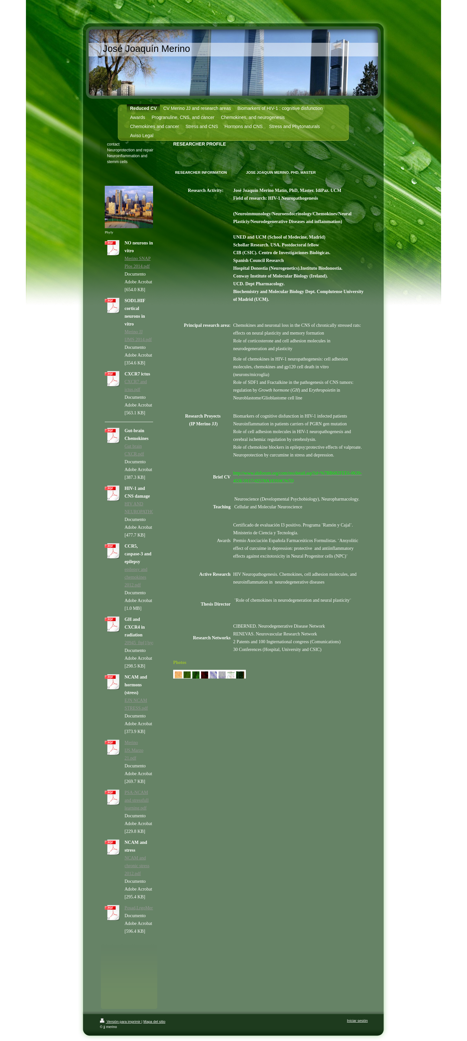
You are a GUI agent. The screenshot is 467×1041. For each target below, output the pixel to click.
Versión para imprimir (120, 1021)
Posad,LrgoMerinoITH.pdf (149, 907)
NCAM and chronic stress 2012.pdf (137, 866)
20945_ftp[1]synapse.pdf (147, 642)
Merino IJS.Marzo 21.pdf (134, 750)
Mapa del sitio (154, 1021)
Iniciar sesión (357, 1021)
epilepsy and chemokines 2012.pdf (136, 577)
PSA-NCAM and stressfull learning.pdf (137, 800)
